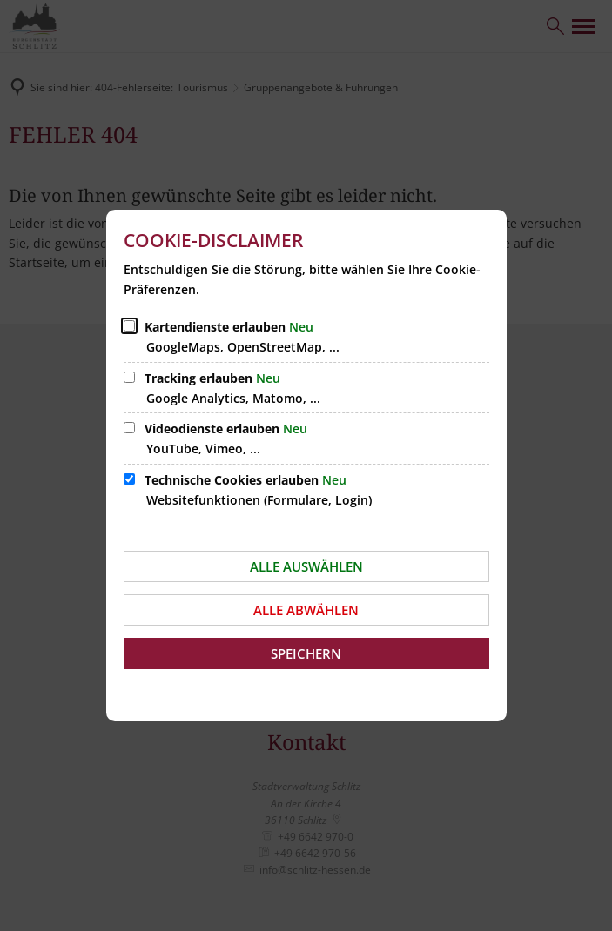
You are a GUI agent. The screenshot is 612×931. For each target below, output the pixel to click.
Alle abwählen (306, 610)
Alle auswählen (306, 566)
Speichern (306, 653)
